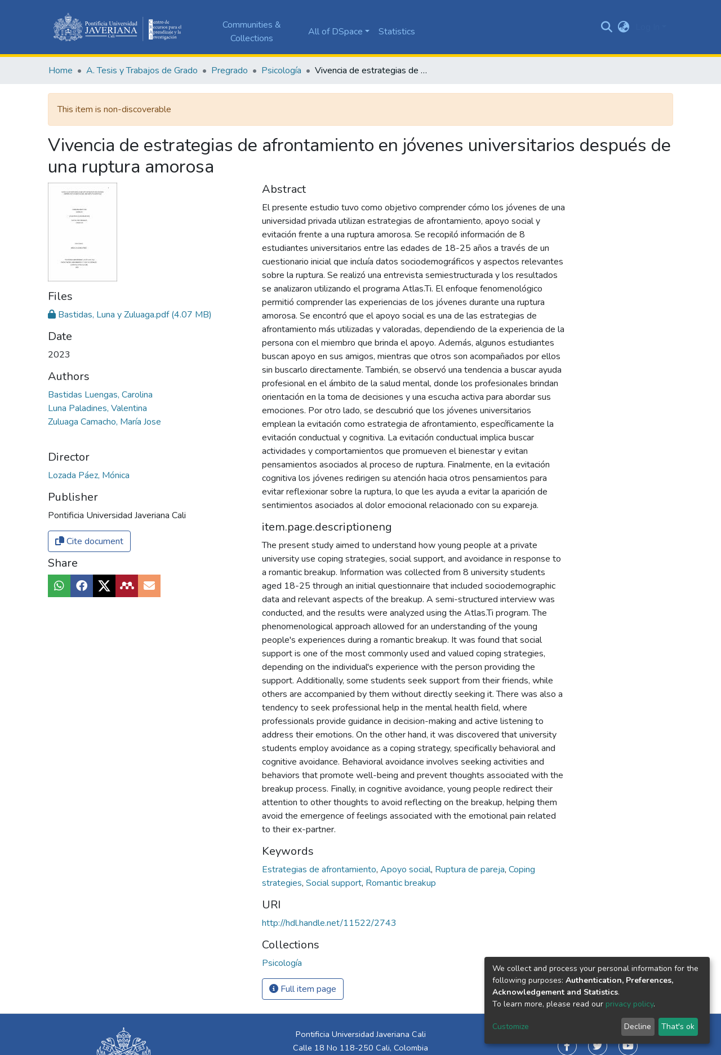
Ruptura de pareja (471, 869)
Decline (637, 1026)
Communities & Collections (251, 32)
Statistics (397, 31)
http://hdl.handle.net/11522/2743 (329, 923)
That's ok (678, 1026)
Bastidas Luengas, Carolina (100, 395)
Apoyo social (406, 869)
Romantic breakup (401, 883)
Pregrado (229, 70)
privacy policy (629, 1004)
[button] (624, 27)
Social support (335, 883)
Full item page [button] (302, 989)
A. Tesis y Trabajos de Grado (142, 70)
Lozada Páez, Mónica (89, 475)
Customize (510, 1026)
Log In (647, 27)
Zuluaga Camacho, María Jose (104, 422)
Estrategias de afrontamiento (320, 869)
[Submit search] (607, 27)
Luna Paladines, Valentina (97, 408)
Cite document (89, 541)
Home (60, 70)
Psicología (281, 70)
